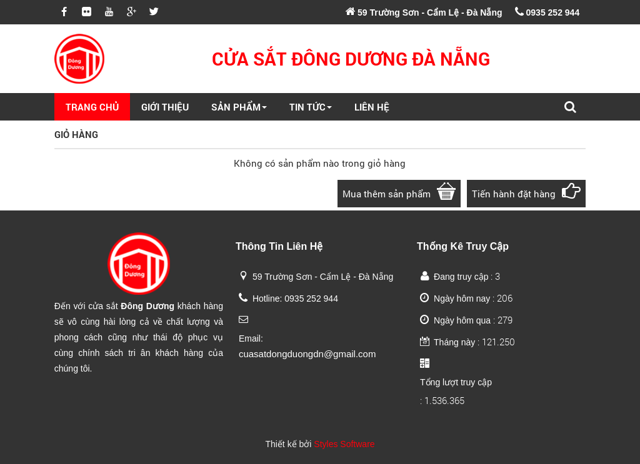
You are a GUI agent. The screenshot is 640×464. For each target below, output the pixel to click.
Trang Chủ (92, 107)
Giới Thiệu (165, 107)
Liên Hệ (371, 107)
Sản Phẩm (239, 107)
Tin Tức (310, 107)
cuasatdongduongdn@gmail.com (307, 353)
